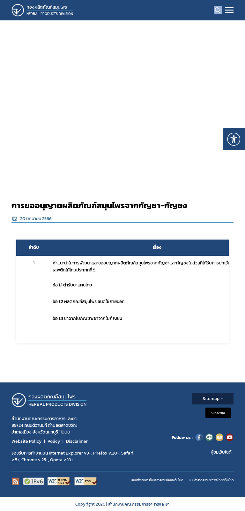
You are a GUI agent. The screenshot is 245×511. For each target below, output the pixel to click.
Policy (54, 441)
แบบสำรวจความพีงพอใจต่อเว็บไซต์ (211, 480)
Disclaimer (77, 441)
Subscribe (218, 413)
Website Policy (26, 441)
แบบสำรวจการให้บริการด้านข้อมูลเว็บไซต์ (157, 480)
